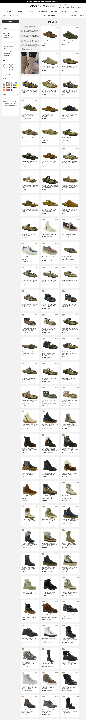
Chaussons (43, 11)
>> (55, 22)
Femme (9, 11)
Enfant (31, 11)
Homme (20, 11)
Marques (54, 11)
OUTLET (76, 11)
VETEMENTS (65, 11)
